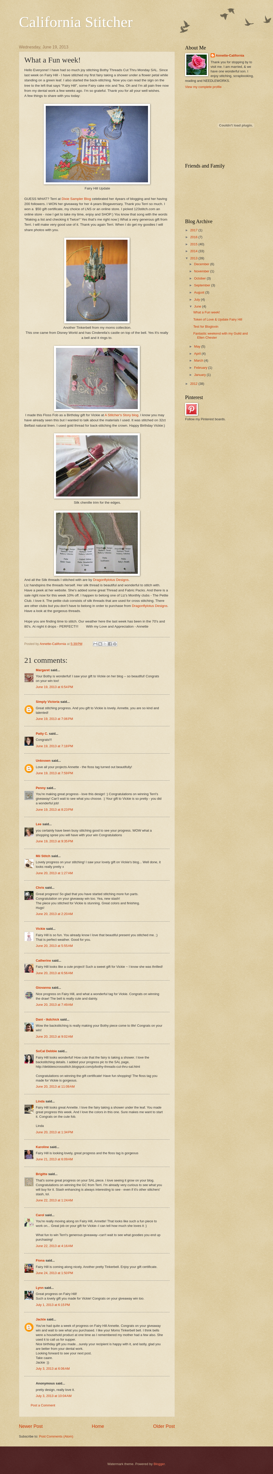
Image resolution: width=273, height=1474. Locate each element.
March (199, 360)
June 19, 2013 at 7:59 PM (54, 773)
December (202, 264)
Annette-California (230, 55)
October (200, 278)
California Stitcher (76, 22)
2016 (194, 237)
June (198, 306)
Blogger (159, 1464)
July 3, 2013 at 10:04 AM (54, 1396)
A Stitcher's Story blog (122, 415)
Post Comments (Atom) (56, 1436)
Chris (40, 888)
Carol (40, 1215)
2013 (194, 258)
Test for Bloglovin (205, 326)
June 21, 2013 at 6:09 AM (54, 1159)
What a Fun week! (206, 312)
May (197, 346)
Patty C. (42, 733)
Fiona (40, 1260)
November (202, 271)
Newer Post (31, 1426)
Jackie (41, 1319)
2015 (194, 244)
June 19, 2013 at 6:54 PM (54, 687)
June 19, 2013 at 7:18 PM (54, 746)
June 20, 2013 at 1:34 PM (54, 1132)
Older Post (164, 1426)
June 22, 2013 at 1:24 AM (54, 1200)
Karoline (42, 1147)
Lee (38, 824)
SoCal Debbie (46, 1051)
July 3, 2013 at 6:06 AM (53, 1368)
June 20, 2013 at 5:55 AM (54, 946)
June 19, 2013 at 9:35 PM (54, 841)
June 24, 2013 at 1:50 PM (54, 1273)
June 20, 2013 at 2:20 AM (54, 914)
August (199, 292)
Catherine (43, 960)
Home (98, 1426)
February (201, 368)
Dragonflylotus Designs (110, 580)
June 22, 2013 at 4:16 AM (54, 1246)
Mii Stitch (43, 856)
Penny (41, 788)
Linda (40, 1101)
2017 (194, 230)
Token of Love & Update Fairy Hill (217, 319)
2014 (194, 251)
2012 (194, 384)
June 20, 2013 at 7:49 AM (54, 1005)
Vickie (40, 929)
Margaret (43, 670)
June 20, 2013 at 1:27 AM (54, 873)
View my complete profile (203, 87)
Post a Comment (43, 1405)
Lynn (39, 1288)
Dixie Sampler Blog (77, 199)
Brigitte (41, 1174)
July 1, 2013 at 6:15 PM (53, 1305)
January (200, 375)
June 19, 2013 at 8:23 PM (54, 809)
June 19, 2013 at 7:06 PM (54, 719)
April (197, 353)
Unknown (43, 761)
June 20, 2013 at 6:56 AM (54, 973)
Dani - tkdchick (47, 1019)
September (202, 285)
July (197, 299)
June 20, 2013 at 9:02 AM (54, 1036)
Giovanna (43, 987)
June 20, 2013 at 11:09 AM (55, 1086)
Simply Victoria (48, 702)
